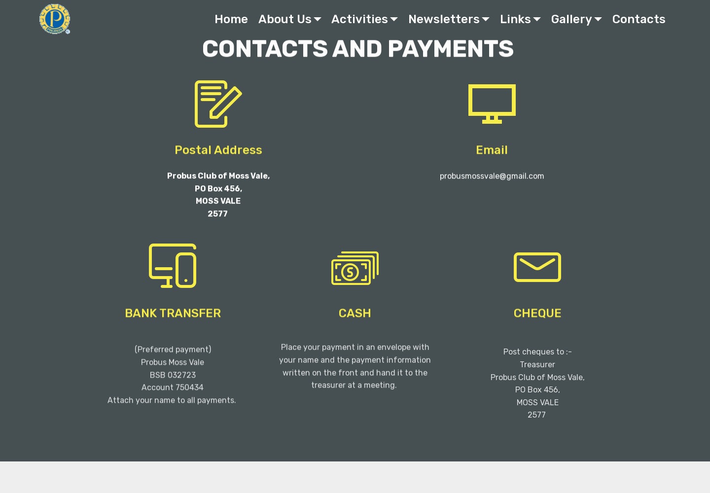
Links (515, 19)
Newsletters (444, 19)
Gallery (571, 19)
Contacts (639, 19)
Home (231, 19)
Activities (359, 19)
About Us (285, 19)
